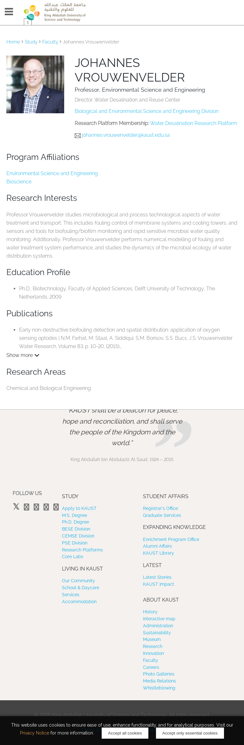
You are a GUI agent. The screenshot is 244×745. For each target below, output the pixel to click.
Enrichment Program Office (171, 539)
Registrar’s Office (160, 508)
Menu (9, 11)
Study (31, 42)
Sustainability (157, 632)
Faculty (50, 42)
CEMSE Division (78, 535)
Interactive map (159, 618)
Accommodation (79, 601)
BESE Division (76, 528)
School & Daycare (80, 587)
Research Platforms (82, 549)
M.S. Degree (74, 515)
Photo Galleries (158, 673)
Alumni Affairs (157, 546)
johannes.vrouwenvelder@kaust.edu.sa (126, 135)
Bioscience (18, 182)
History (150, 611)
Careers (151, 667)
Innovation (153, 653)
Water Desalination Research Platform (193, 123)
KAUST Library (158, 553)
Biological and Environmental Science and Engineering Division (147, 111)
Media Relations (159, 680)
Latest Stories (157, 577)
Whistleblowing (159, 687)
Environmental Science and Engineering (52, 173)
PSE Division (74, 542)
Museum (152, 639)
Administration (158, 625)
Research (152, 646)
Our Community (78, 580)
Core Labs (72, 556)
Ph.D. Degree (75, 521)
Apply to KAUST (79, 508)
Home (13, 42)
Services (70, 594)
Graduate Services (162, 515)
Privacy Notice (34, 732)
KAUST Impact (158, 584)
